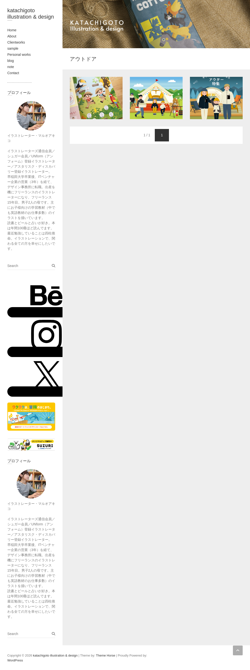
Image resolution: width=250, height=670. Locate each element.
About (11, 36)
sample (12, 48)
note (10, 67)
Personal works (19, 55)
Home (11, 30)
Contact (13, 73)
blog (10, 61)
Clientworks (16, 42)
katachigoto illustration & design (30, 13)
